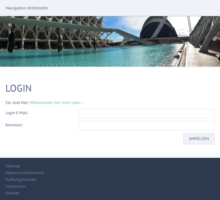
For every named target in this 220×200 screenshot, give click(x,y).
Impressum (15, 186)
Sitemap (12, 166)
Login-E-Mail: (16, 112)
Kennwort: (14, 124)
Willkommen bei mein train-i (56, 102)
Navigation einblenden (27, 7)
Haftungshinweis (21, 179)
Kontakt (12, 192)
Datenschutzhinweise (24, 172)
